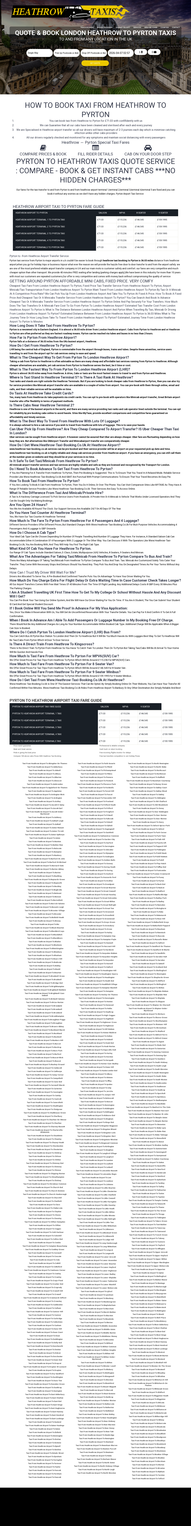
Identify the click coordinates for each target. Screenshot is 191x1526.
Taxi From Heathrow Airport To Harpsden (96, 959)
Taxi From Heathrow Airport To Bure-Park (44, 1049)
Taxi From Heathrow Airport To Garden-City (96, 838)
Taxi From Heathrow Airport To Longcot (96, 1249)
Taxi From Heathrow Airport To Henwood (97, 1004)
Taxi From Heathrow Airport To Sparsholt (148, 1092)
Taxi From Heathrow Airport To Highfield (96, 1017)
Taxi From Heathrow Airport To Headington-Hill (96, 969)
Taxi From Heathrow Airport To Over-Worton (148, 817)
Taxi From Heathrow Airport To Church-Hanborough (45, 1193)
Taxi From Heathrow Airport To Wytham (148, 1470)
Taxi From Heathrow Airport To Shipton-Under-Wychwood (148, 1008)
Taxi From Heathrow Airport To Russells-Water (148, 938)
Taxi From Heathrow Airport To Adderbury (44, 765)
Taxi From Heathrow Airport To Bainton (45, 840)
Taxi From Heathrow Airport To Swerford (148, 1168)
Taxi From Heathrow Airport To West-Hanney (148, 1340)
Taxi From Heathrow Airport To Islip (96, 1086)
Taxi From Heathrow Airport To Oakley (148, 793)
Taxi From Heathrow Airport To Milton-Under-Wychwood (96, 1357)
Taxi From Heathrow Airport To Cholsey (44, 1179)
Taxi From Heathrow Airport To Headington (96, 976)
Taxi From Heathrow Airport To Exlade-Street (45, 1452)
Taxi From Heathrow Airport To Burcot (45, 1042)
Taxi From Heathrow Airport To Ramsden (148, 903)
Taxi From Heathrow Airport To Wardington (148, 1289)
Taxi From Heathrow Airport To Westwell (148, 1368)
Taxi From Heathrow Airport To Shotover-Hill (148, 1023)
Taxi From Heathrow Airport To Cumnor (44, 1314)
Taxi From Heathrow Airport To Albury (45, 772)
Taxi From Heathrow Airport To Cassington (44, 1091)
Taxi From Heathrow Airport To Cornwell (45, 1251)
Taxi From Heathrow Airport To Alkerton (44, 776)
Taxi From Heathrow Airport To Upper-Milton (148, 1258)
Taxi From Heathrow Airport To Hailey (96, 931)
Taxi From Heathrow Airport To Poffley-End (148, 866)
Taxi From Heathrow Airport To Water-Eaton (148, 1299)
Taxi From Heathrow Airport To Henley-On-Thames (96, 993)
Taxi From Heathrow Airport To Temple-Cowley (148, 1199)
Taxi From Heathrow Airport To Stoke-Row (148, 1130)
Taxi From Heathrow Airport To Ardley (45, 800)
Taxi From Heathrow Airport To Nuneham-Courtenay (148, 779)
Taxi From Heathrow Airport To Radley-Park (148, 897)
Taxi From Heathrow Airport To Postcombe (148, 869)
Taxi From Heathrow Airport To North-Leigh (96, 1468)
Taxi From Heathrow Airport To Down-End (45, 1358)
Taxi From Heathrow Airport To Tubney (148, 1237)
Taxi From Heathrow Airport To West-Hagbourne (148, 1337)
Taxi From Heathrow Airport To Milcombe (96, 1338)
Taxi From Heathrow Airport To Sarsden (148, 959)
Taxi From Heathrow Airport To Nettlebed (96, 1409)
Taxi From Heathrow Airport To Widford (148, 1391)
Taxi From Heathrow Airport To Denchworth (45, 1345)
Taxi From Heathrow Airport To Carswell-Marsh (45, 1084)
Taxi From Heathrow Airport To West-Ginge (148, 1333)
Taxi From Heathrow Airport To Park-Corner (148, 831)
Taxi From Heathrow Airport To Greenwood (96, 917)
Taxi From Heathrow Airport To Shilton (148, 986)
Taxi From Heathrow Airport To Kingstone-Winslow (96, 1138)
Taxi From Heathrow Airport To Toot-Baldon (148, 1223)
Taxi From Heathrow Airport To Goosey (96, 862)
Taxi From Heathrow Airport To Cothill (44, 1262)
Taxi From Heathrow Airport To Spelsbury (148, 1095)
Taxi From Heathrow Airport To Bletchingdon (44, 947)
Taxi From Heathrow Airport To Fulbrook (96, 817)
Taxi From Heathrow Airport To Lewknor (96, 1180)
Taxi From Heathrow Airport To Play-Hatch (148, 862)
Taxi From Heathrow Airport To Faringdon (44, 1459)
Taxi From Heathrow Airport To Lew (96, 1176)
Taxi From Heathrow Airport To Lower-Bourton (96, 1262)
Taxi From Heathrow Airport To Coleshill (45, 1234)
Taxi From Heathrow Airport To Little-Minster (96, 1214)
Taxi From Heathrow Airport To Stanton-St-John (148, 1113)
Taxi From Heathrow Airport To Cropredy (45, 1286)
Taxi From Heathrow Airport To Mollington (96, 1371)
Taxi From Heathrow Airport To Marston (96, 1314)
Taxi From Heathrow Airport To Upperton (148, 1268)
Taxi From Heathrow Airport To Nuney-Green (148, 783)
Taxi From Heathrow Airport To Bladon (45, 940)
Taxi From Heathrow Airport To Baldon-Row (45, 843)
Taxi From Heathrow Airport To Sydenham (148, 1178)
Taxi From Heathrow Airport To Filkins (96, 772)
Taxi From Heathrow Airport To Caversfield (45, 1101)
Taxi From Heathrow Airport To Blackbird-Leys (44, 930)
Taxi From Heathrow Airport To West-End (148, 1330)
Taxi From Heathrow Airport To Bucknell (45, 1035)
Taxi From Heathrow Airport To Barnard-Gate (45, 864)
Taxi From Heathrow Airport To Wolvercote (148, 1422)
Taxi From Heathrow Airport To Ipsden (96, 1083)
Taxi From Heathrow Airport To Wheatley (148, 1371)
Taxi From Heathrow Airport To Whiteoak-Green (148, 1387)
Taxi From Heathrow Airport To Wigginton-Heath (148, 1394)
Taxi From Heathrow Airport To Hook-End (96, 1042)
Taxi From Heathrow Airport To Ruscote (148, 935)
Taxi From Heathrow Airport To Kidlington (96, 1111)
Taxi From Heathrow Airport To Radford (148, 890)
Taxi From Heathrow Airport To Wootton (148, 1456)
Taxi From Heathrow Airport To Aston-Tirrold (45, 830)
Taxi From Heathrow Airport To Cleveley (44, 1217)
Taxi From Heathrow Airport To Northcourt (148, 769)
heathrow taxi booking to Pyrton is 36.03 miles (128, 259)
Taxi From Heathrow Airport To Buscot (45, 1060)
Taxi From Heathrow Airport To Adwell (45, 769)
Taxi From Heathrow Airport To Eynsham (45, 1455)
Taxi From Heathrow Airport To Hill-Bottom (96, 1028)
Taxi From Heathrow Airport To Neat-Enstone (96, 1392)
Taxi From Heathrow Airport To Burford (45, 1053)
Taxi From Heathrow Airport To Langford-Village (96, 1152)
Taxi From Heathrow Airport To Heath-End (96, 979)
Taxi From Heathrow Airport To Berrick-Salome (45, 902)
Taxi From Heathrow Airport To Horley (96, 1052)
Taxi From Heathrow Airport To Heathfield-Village (96, 983)
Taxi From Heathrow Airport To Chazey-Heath (45, 1141)
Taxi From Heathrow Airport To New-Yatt (96, 1430)
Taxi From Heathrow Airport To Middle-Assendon (96, 1324)
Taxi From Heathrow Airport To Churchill (45, 1196)
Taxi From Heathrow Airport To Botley (44, 964)
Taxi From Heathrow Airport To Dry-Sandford (45, 1372)
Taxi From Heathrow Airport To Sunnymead (148, 1154)
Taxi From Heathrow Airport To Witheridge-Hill (148, 1415)
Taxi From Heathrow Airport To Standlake (148, 1102)
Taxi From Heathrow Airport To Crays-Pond (45, 1279)
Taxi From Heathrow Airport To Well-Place (148, 1316)
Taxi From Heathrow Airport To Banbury (44, 854)
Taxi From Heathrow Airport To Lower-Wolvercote (96, 1287)
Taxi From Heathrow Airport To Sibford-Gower (148, 1037)
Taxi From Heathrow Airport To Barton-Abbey (45, 868)
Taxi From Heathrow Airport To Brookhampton (45, 1015)
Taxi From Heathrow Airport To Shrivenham (148, 1026)
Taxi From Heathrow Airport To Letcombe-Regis (96, 1173)
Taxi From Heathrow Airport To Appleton (45, 790)
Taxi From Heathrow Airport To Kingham (96, 1117)
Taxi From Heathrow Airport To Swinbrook (148, 1171)
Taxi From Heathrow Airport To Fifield (96, 765)
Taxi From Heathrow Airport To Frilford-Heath (96, 803)
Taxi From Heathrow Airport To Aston (44, 837)
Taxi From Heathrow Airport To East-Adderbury (44, 1393)
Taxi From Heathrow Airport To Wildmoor (148, 1405)
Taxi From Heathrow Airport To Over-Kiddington (148, 810)
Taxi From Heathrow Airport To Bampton (45, 850)
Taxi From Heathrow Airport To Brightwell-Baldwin (45, 988)
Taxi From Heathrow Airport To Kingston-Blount (96, 1128)
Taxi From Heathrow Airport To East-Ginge (44, 1403)
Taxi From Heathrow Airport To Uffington (148, 1247)
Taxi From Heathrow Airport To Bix (45, 923)
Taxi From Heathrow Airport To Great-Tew (96, 907)
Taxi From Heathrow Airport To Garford (96, 841)
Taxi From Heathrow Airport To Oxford (148, 828)
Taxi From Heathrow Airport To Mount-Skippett (96, 1385)
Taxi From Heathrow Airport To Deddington (45, 1338)
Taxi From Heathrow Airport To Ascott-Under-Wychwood (45, 811)
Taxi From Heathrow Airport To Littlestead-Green (96, 1231)
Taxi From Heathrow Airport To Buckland (45, 1032)
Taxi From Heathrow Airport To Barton (45, 871)
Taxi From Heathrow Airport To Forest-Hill (96, 790)
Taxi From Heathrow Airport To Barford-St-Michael (44, 861)
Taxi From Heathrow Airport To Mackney (96, 1297)
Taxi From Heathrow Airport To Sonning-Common (148, 1051)
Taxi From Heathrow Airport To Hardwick (96, 948)
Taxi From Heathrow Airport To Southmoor (148, 1085)
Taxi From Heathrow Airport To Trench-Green (148, 1233)
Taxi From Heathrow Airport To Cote (45, 1258)
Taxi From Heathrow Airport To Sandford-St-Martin (148, 948)
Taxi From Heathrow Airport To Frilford (96, 807)
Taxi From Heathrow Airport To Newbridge (96, 1434)
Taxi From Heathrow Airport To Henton (97, 1000)
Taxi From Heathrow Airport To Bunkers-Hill (44, 1039)
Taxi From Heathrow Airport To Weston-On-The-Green (148, 1365)
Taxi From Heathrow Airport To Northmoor (148, 772)
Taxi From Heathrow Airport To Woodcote (148, 1425)
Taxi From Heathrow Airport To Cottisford (45, 1265)
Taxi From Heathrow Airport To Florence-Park (96, 783)
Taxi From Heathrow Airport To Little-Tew (96, 1221)
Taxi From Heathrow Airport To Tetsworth (148, 1202)
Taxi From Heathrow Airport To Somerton (148, 1047)
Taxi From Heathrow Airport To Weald (148, 1313)
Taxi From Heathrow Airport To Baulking (45, 875)
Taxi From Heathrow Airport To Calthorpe (45, 1070)
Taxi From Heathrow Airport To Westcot (148, 1351)
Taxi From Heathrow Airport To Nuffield (148, 776)
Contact (176, 4)
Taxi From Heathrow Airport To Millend (96, 1342)
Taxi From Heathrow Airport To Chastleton (44, 1134)
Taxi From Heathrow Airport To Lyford (96, 1290)
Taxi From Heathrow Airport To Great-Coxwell (96, 890)
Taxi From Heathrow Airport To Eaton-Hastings (44, 1424)
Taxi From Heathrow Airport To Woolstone (148, 1449)
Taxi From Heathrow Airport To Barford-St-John (45, 857)
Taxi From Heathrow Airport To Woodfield (148, 1432)
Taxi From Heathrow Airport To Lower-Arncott (96, 1255)
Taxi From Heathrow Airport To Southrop (148, 1088)
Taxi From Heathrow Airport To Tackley (148, 1182)
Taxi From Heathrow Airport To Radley (148, 900)
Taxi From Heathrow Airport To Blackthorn (44, 937)
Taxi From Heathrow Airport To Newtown (96, 1451)
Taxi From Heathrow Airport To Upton (148, 1271)
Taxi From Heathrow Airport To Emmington (44, 1434)
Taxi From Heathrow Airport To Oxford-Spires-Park (148, 824)
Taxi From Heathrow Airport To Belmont (44, 892)
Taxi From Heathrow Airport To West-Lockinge (148, 1347)
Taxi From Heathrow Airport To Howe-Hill (96, 1066)
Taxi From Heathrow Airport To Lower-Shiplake (96, 1276)
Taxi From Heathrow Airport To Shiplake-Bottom (148, 990)
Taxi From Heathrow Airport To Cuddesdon (45, 1303)
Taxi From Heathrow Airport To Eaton (44, 1427)
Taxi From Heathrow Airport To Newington (96, 1437)
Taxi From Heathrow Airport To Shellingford (148, 969)
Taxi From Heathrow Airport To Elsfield (45, 1431)
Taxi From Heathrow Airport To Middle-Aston (96, 1328)
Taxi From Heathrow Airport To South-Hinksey (148, 1061)
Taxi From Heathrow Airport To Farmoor (44, 1462)
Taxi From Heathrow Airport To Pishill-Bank (148, 852)
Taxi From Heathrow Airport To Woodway (148, 1446)
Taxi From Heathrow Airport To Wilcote (148, 1401)
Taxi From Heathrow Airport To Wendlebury (148, 1320)
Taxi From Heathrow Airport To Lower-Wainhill (96, 1283)
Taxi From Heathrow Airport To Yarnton (148, 1474)
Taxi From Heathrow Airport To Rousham (148, 928)
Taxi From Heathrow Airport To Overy (148, 821)
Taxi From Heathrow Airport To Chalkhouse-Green (45, 1111)
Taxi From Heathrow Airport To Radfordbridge (148, 893)
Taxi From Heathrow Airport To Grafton (96, 879)
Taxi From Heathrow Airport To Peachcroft (148, 841)
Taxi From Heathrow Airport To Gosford (96, 872)
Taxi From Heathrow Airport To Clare (44, 1203)
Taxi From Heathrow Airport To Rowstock (148, 931)
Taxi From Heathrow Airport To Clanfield (45, 1200)
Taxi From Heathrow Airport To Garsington (96, 845)
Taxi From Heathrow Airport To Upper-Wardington (148, 1261)
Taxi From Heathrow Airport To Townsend (148, 1230)
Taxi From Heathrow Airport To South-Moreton (148, 1068)
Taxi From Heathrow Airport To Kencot (96, 1100)
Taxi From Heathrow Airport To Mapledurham (97, 1304)
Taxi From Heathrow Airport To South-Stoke (148, 1075)
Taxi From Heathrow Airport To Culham (45, 1307)
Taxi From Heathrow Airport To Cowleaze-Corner (44, 1269)
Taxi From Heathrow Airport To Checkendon (45, 1144)
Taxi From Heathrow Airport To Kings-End (96, 1121)
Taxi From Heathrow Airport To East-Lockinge (45, 1417)
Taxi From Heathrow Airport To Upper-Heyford (148, 1254)
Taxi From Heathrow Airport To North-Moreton (96, 1472)
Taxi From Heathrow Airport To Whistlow (148, 1375)
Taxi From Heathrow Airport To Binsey (45, 919)
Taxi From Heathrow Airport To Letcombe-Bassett (96, 1169)
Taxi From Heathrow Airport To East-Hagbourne (45, 1407)
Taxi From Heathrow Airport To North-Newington (148, 762)
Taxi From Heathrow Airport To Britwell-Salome (45, 997)
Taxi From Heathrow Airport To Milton (96, 1361)
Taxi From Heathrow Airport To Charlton (44, 1122)
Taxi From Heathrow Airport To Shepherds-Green (148, 976)
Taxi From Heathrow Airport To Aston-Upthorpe (44, 833)
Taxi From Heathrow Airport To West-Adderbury (148, 1323)
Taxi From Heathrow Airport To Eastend (45, 1421)
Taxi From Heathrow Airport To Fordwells (96, 786)
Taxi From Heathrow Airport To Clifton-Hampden (45, 1220)
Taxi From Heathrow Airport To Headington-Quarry (96, 972)
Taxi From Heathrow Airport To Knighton (96, 1148)
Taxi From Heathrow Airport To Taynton (148, 1195)
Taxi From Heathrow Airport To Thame (148, 1206)
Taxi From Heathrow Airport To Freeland (96, 800)
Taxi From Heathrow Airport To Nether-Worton (96, 1399)
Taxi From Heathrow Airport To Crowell (45, 1293)
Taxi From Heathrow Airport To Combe (45, 1241)
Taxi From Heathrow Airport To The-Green (148, 1209)
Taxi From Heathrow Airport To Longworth (96, 1252)
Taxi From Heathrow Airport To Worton (148, 1463)
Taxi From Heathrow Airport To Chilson (45, 1155)
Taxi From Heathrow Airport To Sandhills (148, 952)
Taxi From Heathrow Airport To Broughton (44, 1022)
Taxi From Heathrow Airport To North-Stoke (148, 765)
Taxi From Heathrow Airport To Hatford (96, 966)
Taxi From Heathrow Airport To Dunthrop (45, 1386)
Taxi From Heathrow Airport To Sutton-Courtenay (148, 1158)
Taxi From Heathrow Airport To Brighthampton (44, 985)
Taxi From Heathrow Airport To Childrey (44, 1151)
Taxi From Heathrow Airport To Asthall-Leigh (44, 819)
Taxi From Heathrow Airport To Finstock (96, 779)
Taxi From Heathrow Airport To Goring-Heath (96, 866)
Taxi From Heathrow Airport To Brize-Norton (44, 1001)
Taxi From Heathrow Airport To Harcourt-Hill (96, 945)
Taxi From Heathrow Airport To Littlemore (96, 1228)
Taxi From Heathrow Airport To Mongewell (96, 1375)
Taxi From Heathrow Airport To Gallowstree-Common (96, 834)
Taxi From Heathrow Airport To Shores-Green (148, 1016)
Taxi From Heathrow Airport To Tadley (148, 1185)
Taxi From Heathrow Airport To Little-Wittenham (96, 1224)
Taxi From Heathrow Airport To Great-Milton (96, 900)
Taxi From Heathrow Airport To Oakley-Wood (148, 790)
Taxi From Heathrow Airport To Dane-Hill (45, 1327)
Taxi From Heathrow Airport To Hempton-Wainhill (96, 986)
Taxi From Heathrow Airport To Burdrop (44, 1046)
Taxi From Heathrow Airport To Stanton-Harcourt (148, 1109)
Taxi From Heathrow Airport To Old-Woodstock (148, 803)
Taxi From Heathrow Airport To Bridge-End (45, 982)
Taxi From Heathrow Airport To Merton (97, 1321)
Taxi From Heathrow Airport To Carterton (45, 1087)
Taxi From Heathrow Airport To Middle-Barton (96, 1331)
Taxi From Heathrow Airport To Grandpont (96, 883)
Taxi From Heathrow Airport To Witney (148, 1418)
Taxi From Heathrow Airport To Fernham (45, 1472)
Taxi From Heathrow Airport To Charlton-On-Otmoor (44, 1118)
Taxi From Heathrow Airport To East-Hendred (45, 1414)
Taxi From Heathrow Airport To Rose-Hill (148, 917)
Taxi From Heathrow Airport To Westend (148, 1358)
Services (137, 4)
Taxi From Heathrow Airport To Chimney (45, 1165)
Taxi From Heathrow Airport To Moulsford (96, 1382)
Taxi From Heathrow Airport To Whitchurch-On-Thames (148, 1383)
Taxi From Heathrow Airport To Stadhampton (148, 1099)
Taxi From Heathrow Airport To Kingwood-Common (96, 1142)
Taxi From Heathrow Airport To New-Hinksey (96, 1420)
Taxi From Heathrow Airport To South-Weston (148, 1078)
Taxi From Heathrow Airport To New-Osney (96, 1427)
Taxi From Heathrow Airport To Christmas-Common (44, 1182)
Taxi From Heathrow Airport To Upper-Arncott (148, 1251)
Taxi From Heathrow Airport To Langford (96, 1155)
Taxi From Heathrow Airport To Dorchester (45, 1355)
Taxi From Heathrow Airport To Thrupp (148, 1213)
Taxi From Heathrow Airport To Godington (96, 855)
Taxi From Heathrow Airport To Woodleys (148, 1439)
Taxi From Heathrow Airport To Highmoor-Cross (96, 1021)
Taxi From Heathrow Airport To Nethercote (96, 1403)
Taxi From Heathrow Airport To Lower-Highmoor (96, 1269)
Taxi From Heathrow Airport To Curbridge (44, 1317)
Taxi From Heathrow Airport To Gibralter (96, 848)
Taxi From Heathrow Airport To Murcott (96, 1389)
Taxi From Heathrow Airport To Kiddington (96, 1107)
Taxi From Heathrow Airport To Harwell (96, 962)
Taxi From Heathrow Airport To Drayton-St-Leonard (44, 1365)
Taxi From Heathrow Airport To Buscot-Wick (45, 1056)
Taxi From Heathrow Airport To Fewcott (45, 1476)
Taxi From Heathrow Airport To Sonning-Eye (148, 1054)
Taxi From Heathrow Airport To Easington (45, 1389)
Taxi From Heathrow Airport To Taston (148, 1192)
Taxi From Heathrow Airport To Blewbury (45, 950)
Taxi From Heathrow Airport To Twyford (148, 1244)
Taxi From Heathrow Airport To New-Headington (96, 1416)
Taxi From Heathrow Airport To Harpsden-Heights (96, 955)
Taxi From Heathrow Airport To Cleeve (45, 1214)
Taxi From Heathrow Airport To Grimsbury (96, 924)
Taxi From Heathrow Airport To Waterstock (148, 1306)
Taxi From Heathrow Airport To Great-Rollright (96, 903)
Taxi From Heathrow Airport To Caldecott (45, 1066)
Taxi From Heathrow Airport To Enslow (45, 1438)
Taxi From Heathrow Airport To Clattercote (44, 1207)
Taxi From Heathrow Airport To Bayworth (45, 881)
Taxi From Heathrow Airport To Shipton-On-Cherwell (148, 1004)
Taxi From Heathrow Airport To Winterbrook (148, 1412)
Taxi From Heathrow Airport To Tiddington (148, 1216)
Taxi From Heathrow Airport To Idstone (96, 1076)
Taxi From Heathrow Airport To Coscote (44, 1255)
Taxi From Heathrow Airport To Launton (96, 1159)
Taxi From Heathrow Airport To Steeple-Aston (148, 1116)
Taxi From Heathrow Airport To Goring (96, 869)
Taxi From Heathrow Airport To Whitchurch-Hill (148, 1378)
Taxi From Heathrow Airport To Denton (45, 1348)
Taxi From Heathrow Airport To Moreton (96, 1378)
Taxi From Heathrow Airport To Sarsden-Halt (148, 955)
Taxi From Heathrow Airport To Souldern (148, 1057)
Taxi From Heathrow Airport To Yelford (148, 1477)
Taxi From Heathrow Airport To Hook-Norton (96, 1045)
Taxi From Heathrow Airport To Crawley (44, 1276)
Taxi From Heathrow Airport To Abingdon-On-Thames (44, 762)
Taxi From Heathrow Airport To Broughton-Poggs (44, 1018)
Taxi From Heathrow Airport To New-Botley (96, 1413)
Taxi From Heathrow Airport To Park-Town (148, 834)
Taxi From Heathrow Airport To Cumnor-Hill (45, 1310)
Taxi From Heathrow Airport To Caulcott (44, 1098)
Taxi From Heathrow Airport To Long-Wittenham (96, 1245)
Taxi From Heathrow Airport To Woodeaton (148, 1429)
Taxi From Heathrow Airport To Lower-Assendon (96, 1259)
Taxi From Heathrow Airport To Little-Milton (96, 1211)
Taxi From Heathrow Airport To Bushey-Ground (44, 1063)
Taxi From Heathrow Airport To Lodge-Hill (96, 1238)
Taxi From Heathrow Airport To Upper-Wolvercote (148, 1264)
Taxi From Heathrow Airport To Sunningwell (148, 1151)
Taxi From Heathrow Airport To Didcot (44, 1352)
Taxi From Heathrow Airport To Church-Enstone (45, 1189)
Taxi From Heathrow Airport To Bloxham (45, 954)
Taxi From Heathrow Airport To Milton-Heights (96, 1349)
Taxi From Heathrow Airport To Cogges (45, 1227)
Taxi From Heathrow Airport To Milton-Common (96, 1345)
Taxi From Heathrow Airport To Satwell (148, 962)
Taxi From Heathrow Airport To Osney (148, 807)
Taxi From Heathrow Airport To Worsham (148, 1460)
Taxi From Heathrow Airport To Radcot (148, 886)
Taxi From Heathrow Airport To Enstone (45, 1441)
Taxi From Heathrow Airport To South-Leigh (148, 1064)
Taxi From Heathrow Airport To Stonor (148, 1140)
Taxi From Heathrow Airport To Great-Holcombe (96, 897)
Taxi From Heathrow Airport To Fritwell (96, 814)
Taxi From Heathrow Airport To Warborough (148, 1285)
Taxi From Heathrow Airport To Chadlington (45, 1104)
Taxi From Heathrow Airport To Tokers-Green (148, 1220)
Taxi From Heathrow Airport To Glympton (96, 852)
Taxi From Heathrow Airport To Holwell (96, 1038)
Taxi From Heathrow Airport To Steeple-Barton (148, 1120)
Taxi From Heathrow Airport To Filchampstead (96, 769)
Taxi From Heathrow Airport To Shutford (148, 1030)
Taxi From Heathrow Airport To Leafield (96, 1162)
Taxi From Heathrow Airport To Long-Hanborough (96, 1242)
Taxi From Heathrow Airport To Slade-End (148, 1044)
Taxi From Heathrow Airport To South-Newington (148, 1071)
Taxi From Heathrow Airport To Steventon (148, 1123)
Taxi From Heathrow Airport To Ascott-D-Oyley (44, 803)
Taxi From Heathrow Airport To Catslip (45, 1094)
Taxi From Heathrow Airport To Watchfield (148, 1296)
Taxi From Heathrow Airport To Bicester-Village (45, 909)
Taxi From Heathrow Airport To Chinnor (44, 1169)
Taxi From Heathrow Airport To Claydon (44, 1210)
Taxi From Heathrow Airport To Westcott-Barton (148, 1354)
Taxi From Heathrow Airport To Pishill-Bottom (148, 855)
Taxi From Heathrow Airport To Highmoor (96, 1024)
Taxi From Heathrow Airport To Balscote (45, 847)
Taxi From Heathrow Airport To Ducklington (45, 1376)
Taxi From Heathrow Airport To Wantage (148, 1282)
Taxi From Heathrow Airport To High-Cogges (96, 1014)
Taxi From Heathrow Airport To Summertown (148, 1147)
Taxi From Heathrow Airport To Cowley (45, 1272)
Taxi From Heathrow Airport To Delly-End (45, 1341)
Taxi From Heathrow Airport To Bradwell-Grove (45, 975)
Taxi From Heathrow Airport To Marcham (96, 1307)
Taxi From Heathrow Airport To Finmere (96, 776)
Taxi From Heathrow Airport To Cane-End (45, 1080)
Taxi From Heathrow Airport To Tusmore (148, 1240)
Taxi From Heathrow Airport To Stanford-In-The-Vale (148, 1106)
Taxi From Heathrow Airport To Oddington (148, 797)
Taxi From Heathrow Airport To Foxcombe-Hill (96, 797)
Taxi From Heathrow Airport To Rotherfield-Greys (148, 921)
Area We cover (150, 4)
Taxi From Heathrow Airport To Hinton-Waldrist (96, 1031)
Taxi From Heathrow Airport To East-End (44, 1400)
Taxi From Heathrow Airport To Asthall (45, 823)
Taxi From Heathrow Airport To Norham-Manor (96, 1458)
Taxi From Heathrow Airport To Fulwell (96, 821)
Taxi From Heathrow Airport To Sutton (148, 1161)
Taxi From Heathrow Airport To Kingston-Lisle (96, 1131)
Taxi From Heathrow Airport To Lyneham (96, 1293)
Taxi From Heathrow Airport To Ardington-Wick (44, 793)
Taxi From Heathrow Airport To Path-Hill (148, 838)
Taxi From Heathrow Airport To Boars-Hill (44, 957)
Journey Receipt (123, 4)
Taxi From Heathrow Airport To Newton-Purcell (96, 1447)
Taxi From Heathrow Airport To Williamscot (148, 1408)
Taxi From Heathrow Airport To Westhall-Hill (148, 1361)
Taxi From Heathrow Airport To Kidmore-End (96, 1114)
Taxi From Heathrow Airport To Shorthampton (148, 1019)
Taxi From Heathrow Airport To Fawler (45, 1465)
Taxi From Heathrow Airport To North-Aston (96, 1461)
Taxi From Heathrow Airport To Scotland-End (148, 966)
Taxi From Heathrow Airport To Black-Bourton (45, 926)
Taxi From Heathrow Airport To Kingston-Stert (96, 1135)
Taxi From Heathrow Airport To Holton (96, 1035)
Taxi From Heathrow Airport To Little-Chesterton (96, 1190)
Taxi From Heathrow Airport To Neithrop (96, 1396)
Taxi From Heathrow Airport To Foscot (96, 793)
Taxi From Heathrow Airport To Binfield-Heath (45, 916)
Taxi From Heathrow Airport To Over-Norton (148, 814)
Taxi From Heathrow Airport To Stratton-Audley (148, 1144)
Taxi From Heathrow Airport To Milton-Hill (96, 1352)
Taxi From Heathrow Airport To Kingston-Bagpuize (96, 1124)
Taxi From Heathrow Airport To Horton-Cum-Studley (96, 1062)
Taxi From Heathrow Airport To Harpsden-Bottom (96, 952)
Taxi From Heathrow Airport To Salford (148, 941)
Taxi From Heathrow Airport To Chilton (45, 1158)
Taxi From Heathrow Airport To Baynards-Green (45, 878)
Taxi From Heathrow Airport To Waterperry (148, 1302)
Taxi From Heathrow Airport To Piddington (148, 848)
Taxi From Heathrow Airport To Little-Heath (96, 1207)
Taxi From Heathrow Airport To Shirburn (148, 1013)
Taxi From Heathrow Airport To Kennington (96, 1104)
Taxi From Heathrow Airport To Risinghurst (148, 907)
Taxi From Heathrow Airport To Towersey (148, 1227)
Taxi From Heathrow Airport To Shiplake (148, 997)
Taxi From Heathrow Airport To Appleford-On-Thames (44, 786)
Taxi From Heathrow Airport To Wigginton (148, 1398)
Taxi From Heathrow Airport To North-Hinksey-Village (96, 1465)
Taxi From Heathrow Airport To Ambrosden (45, 783)
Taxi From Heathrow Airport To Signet (148, 1040)
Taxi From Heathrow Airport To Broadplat (45, 1004)
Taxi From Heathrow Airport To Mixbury (96, 1368)
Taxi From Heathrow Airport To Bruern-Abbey (45, 1025)
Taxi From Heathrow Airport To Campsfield (45, 1077)
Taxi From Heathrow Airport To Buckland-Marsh (45, 1028)
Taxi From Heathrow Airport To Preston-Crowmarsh (148, 872)
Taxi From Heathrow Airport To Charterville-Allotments (44, 1130)
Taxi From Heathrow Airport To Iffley (96, 1079)
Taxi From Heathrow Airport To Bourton (44, 971)
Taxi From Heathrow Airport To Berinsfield (44, 899)
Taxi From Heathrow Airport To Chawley (44, 1138)
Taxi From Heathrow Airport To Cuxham (44, 1324)
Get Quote (95, 63)
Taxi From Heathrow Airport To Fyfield (96, 824)
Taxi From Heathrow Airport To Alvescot (44, 779)
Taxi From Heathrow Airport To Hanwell (96, 941)
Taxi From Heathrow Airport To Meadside (96, 1318)
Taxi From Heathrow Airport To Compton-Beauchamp (45, 1245)
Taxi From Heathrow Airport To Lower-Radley (96, 1273)
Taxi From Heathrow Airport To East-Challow (44, 1396)
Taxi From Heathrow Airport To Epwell (44, 1445)
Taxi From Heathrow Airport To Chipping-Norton (45, 1172)
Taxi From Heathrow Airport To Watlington (148, 1309)
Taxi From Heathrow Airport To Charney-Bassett (45, 1125)
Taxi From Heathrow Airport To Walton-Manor (148, 1278)
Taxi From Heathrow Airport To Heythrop (96, 1010)
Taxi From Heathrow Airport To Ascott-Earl (44, 807)
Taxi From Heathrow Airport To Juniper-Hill (96, 1093)
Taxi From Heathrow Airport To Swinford (148, 1175)
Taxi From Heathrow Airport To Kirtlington (96, 1145)
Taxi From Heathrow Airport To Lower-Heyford (96, 1266)
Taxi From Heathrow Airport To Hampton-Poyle (96, 938)
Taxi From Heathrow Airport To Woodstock (148, 1443)
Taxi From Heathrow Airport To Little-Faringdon (96, 1200)
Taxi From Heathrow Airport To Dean (45, 1334)
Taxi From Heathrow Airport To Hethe (96, 1007)
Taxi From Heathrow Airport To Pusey (148, 876)
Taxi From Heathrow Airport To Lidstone (96, 1183)
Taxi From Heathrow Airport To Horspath (96, 1059)
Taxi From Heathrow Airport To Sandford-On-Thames (148, 945)
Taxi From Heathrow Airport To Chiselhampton (44, 1176)
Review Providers (104, 4)
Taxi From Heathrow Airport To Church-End (45, 1186)
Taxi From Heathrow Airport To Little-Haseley (96, 1204)
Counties (164, 4)
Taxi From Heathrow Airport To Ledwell (96, 1166)
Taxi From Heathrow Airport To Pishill (148, 859)
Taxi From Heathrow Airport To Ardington (45, 797)
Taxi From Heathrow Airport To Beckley (44, 885)
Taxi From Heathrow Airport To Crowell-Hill (45, 1289)
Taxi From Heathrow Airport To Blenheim (45, 944)
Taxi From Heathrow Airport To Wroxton (148, 1467)
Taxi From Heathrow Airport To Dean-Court (45, 1331)
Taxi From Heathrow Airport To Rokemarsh (148, 914)
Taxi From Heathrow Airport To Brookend (45, 1011)
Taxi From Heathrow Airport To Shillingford (148, 983)
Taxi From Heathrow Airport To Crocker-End (44, 1283)
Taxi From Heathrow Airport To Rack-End (148, 883)
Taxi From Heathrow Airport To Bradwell (45, 978)
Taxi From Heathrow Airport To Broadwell (44, 1008)
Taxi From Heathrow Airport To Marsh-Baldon (96, 1311)
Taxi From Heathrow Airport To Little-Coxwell (96, 1197)
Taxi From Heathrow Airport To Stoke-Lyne (148, 1126)
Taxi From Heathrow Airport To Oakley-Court (148, 786)
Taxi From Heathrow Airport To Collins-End (45, 1238)
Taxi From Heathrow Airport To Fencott (45, 1469)
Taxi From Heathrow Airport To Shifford (148, 979)
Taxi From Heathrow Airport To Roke (148, 910)
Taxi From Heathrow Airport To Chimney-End (44, 1162)
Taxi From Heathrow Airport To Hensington (96, 997)
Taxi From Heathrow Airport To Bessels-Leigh (45, 906)
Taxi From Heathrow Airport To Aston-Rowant (45, 826)
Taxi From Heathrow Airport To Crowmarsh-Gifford (44, 1296)
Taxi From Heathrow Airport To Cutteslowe (44, 1320)
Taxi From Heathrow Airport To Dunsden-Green (45, 1383)
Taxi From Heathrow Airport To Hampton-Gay (96, 935)
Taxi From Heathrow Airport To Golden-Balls (96, 859)
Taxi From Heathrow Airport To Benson (45, 895)
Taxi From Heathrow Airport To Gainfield (96, 831)
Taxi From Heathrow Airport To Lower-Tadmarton (96, 1280)
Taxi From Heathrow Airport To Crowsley (45, 1300)
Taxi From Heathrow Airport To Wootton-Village (148, 1453)
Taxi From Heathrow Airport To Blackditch (44, 933)
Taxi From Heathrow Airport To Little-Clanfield (96, 1193)
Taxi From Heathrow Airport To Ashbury (44, 816)
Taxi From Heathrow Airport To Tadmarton (148, 1189)
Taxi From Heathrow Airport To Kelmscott (96, 1097)
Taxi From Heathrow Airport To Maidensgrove (96, 1300)
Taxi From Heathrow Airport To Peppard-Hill (148, 845)
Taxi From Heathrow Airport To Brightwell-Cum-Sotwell (45, 993)
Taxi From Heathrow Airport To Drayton (45, 1369)
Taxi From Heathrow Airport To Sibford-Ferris (148, 1033)
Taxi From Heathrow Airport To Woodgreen (148, 1436)
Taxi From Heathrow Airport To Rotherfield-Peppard (148, 924)
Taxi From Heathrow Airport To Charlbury (45, 1115)
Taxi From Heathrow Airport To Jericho (96, 1090)
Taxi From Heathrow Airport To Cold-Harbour (45, 1231)
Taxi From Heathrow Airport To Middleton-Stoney (96, 1335)
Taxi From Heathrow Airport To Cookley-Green (44, 1248)
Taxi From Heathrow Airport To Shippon (148, 1000)
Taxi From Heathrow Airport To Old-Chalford (148, 800)
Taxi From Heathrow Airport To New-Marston (96, 1423)
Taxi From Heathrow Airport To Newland (96, 1440)
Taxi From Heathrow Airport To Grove (96, 928)
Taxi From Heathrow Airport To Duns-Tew (45, 1379)
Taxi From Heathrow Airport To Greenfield (96, 914)
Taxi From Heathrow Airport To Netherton (96, 1406)
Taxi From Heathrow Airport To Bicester (44, 913)
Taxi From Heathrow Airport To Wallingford (148, 1275)
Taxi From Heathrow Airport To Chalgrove (44, 1108)
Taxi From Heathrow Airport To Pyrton (148, 879)
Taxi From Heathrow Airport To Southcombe (148, 1082)
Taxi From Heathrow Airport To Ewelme (45, 1448)
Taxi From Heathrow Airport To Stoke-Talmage (148, 1133)
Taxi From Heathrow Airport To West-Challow (148, 1327)
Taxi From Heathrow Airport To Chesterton (44, 1148)
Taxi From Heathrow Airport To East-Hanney (44, 1410)
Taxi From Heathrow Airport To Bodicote (45, 961)
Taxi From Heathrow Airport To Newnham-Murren (96, 1444)
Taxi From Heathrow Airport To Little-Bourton (96, 1186)
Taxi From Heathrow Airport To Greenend (96, 910)
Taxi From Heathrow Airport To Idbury (96, 1073)
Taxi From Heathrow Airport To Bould (44, 968)
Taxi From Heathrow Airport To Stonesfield (148, 1137)
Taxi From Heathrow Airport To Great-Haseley (96, 893)
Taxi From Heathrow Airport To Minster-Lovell (96, 1365)
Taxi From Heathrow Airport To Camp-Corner (45, 1073)
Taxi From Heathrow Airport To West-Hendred (148, 1344)
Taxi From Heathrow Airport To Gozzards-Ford (96, 876)
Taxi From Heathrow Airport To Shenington (148, 972)
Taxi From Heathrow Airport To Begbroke (45, 888)
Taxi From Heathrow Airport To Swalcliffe (148, 1164)
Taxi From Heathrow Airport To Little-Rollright (96, 1217)
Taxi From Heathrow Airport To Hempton (96, 990)
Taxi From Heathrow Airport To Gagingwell (96, 828)
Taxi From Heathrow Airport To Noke (96, 1454)
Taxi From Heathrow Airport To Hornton (96, 1055)
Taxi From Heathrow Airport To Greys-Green (96, 921)
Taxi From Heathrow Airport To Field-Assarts (96, 762)
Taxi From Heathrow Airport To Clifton (45, 1224)
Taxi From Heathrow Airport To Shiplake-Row (148, 993)
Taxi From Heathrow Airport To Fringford (97, 810)
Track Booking (87, 4)
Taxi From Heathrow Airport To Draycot (45, 1362)
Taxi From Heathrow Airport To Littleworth (96, 1235)
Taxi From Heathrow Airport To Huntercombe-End (96, 1069)
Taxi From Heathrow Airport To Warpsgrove (148, 1292)
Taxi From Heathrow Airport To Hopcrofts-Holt (96, 1048)
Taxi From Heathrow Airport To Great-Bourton (96, 886)
